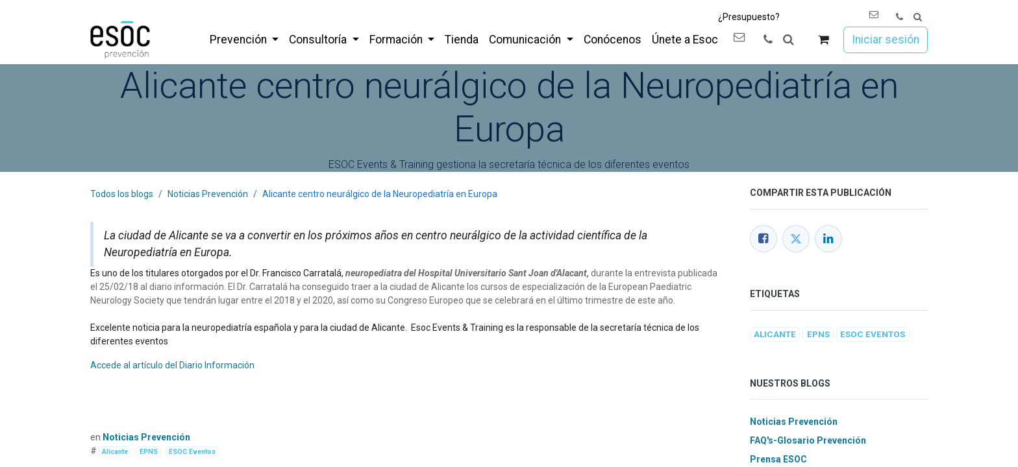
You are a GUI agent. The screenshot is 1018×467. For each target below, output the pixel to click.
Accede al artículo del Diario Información (172, 365)
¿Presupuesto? (749, 17)
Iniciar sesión (885, 39)
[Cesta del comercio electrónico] (823, 39)
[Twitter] (796, 238)
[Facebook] (763, 238)
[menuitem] (244, 39)
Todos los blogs (121, 194)
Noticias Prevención (208, 194)
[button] (917, 17)
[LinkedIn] (828, 238)
